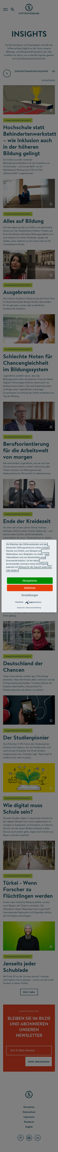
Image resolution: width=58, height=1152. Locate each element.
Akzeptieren (29, 580)
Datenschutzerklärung (33, 607)
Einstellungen (29, 595)
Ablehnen (30, 587)
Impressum (21, 607)
